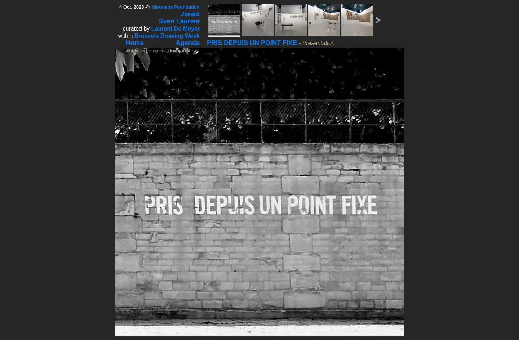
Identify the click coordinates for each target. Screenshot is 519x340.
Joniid (190, 14)
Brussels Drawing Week (167, 36)
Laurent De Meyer (175, 29)
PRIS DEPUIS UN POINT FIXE (252, 42)
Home (135, 42)
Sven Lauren (178, 21)
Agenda (188, 42)
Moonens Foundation (176, 7)
